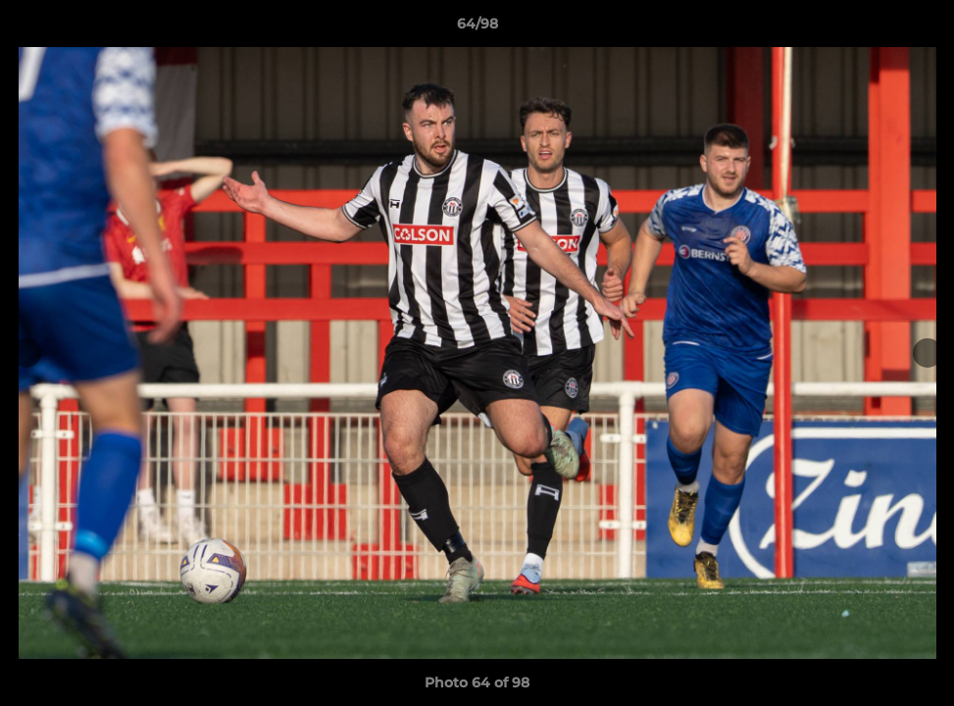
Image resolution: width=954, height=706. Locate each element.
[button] (918, 28)
